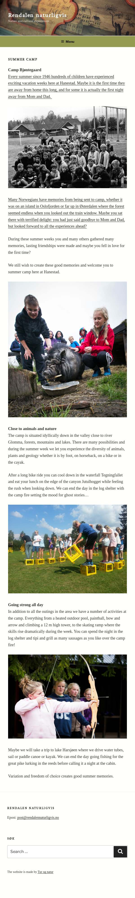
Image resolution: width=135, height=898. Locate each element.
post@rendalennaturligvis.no (38, 817)
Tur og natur (45, 872)
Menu (67, 41)
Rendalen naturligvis (37, 15)
